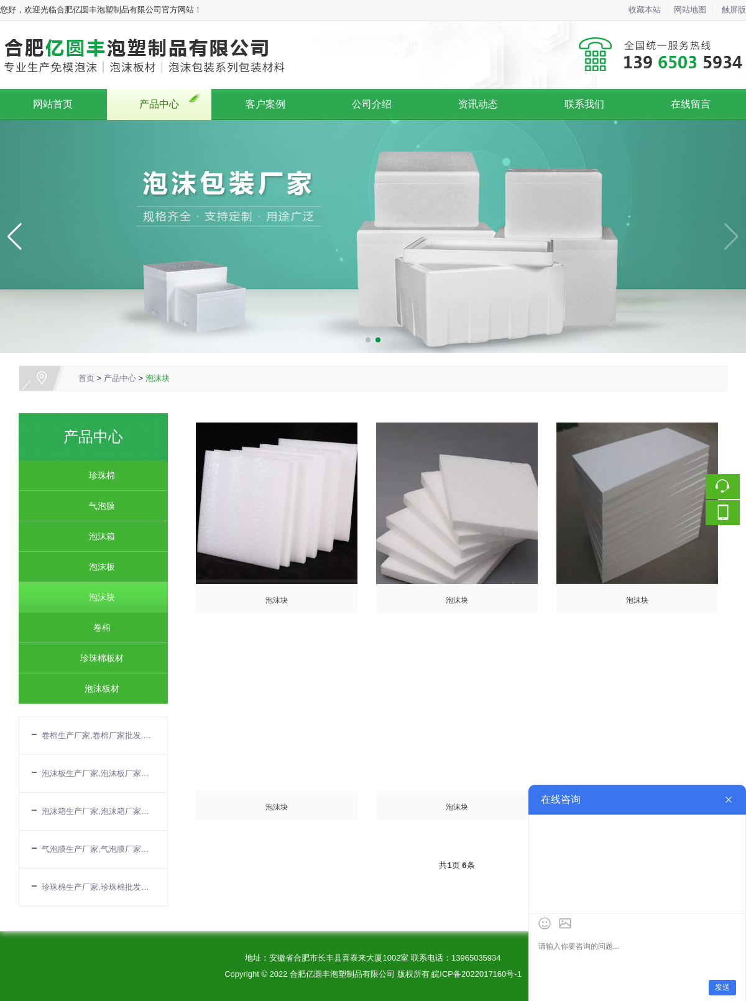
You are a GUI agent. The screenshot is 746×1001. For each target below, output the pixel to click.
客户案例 (265, 104)
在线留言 (691, 104)
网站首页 (53, 104)
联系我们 (584, 104)
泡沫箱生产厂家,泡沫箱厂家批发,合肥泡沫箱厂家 (98, 811)
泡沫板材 (97, 688)
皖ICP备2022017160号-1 (476, 974)
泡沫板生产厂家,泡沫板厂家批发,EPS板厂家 (98, 773)
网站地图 (690, 9)
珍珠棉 (98, 475)
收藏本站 (645, 9)
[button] (368, 339)
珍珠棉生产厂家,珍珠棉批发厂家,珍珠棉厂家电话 (98, 887)
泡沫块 (157, 378)
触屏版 (734, 9)
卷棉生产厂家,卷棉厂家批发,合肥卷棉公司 (98, 735)
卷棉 (97, 628)
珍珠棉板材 (97, 658)
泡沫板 (98, 567)
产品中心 (159, 104)
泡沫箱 (98, 536)
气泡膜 (98, 506)
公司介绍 (372, 104)
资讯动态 (478, 104)
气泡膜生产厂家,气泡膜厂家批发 (98, 849)
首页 (86, 378)
